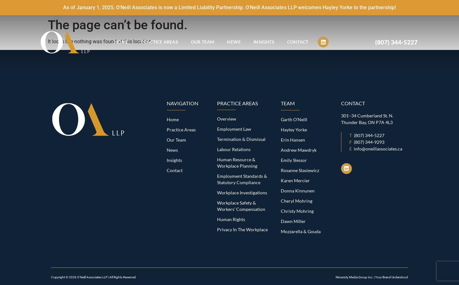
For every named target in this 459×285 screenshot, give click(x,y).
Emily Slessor (294, 160)
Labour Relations (234, 149)
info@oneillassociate (373, 148)
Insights (263, 42)
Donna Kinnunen (298, 190)
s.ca (398, 148)
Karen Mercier (295, 180)
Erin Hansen (293, 139)
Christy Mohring (297, 211)
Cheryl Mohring (296, 201)
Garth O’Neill (294, 119)
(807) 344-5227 (369, 135)
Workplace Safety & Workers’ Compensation (241, 206)
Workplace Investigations (242, 192)
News (234, 42)
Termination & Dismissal (241, 139)
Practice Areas (159, 42)
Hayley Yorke (294, 129)
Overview (226, 119)
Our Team (203, 42)
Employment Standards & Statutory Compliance (242, 179)
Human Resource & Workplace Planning (237, 163)
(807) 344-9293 (369, 142)
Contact (297, 42)
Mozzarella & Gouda (301, 231)
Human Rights (231, 219)
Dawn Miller (293, 221)
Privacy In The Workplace (242, 229)
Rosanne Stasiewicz (300, 170)
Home (121, 42)
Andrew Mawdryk (299, 150)
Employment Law (234, 129)
